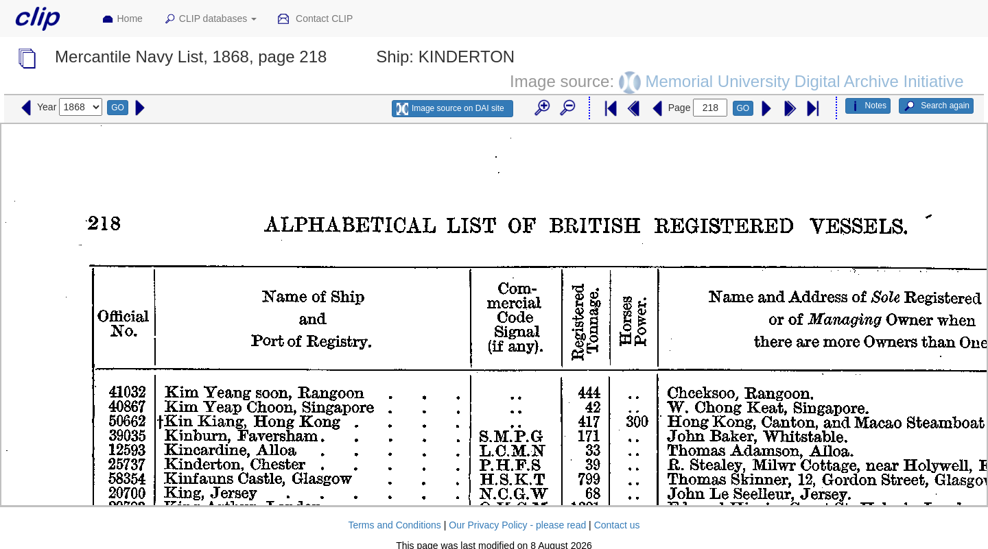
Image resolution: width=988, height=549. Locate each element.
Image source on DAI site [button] (450, 109)
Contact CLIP (315, 19)
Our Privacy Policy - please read (517, 525)
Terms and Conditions (394, 525)
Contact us (617, 525)
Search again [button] (936, 106)
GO (117, 107)
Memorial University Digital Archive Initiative (804, 81)
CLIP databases (210, 19)
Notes (867, 106)
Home (122, 19)
